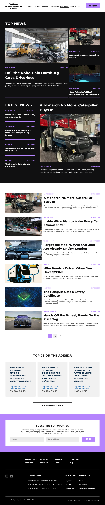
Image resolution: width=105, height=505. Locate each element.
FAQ (71, 465)
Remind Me (70, 491)
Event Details (34, 6)
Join (88, 441)
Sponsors (55, 6)
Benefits (58, 462)
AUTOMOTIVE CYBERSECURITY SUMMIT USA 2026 (45, 487)
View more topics (52, 407)
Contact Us (75, 6)
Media (57, 465)
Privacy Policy (10, 502)
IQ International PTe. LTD (25, 502)
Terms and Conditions (87, 491)
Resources (64, 6)
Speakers (45, 6)
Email (81, 483)
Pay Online (83, 487)
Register (93, 6)
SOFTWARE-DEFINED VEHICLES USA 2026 (42, 483)
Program (44, 465)
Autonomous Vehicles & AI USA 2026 (42, 491)
